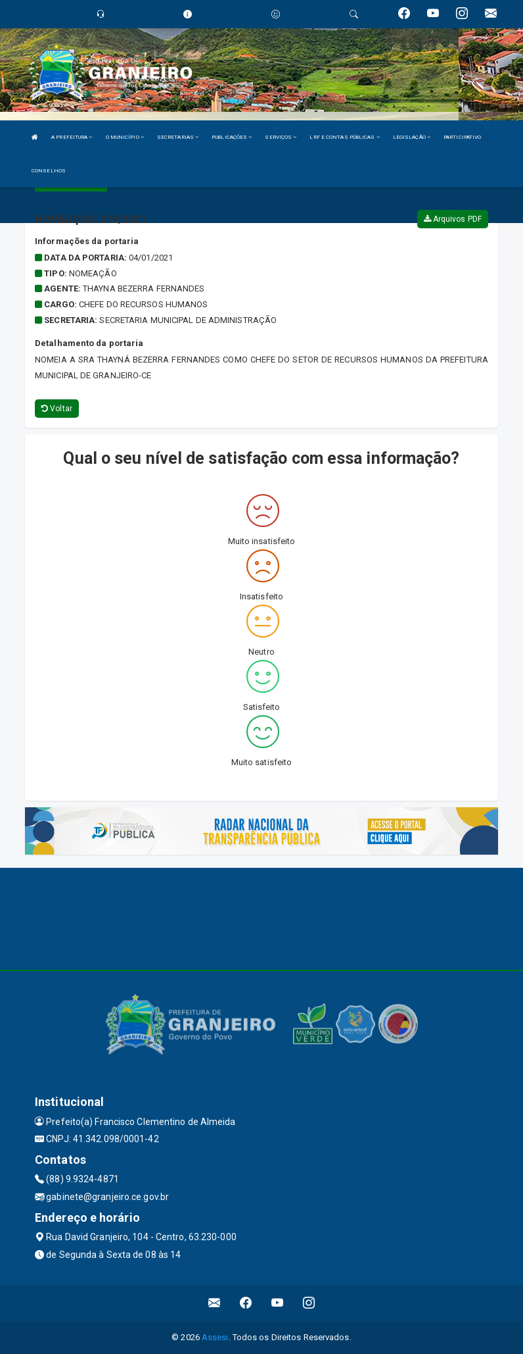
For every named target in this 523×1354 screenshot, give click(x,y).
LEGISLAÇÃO (411, 137)
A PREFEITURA (71, 137)
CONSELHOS (49, 171)
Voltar (56, 408)
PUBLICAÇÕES (232, 137)
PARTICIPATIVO (462, 137)
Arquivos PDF (453, 219)
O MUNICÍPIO (125, 137)
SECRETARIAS (177, 137)
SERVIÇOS (280, 137)
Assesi (215, 1337)
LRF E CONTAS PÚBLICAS (344, 137)
